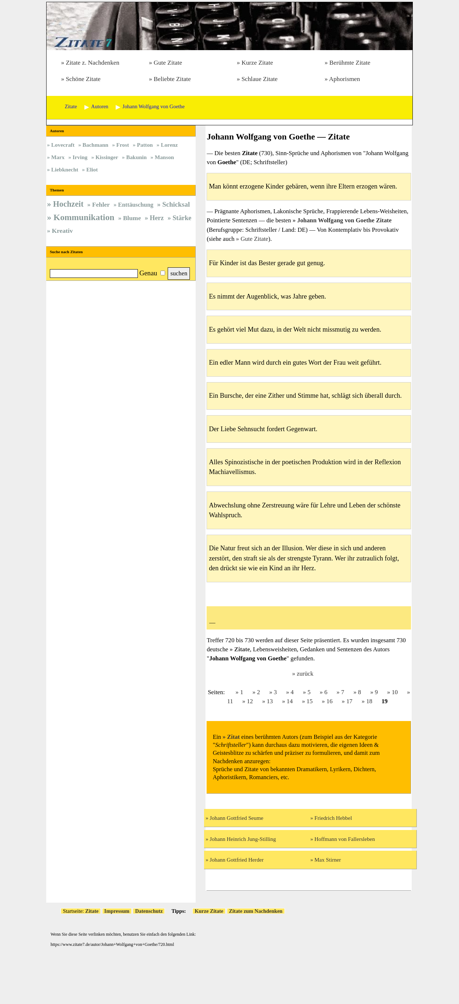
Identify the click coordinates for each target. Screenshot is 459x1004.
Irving (79, 157)
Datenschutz (149, 911)
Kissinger (107, 157)
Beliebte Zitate (172, 79)
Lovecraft (63, 145)
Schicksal (176, 204)
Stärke (181, 218)
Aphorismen (344, 79)
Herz (157, 218)
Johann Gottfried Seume (236, 818)
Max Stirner (328, 860)
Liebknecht (64, 169)
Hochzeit (68, 204)
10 (395, 692)
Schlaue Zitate (260, 79)
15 (310, 701)
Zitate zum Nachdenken (256, 911)
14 (290, 701)
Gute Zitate (167, 62)
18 (369, 701)
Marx (58, 157)
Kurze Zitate (257, 62)
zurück (305, 673)
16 (329, 701)
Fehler (101, 204)
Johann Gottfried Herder (237, 860)
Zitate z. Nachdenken (92, 62)
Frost (122, 145)
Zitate (242, 649)
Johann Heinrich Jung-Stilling (243, 839)
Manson (164, 157)
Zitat (233, 736)
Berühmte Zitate (349, 62)
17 (349, 701)
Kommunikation (84, 217)
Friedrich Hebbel (333, 818)
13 (270, 701)
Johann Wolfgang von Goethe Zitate (344, 220)
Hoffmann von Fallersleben (345, 839)
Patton (145, 145)
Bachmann (95, 145)
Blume (132, 218)
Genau (148, 273)
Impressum (116, 911)
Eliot (92, 169)
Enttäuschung (135, 204)
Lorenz (169, 145)
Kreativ (62, 230)
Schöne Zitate (83, 79)
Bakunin (136, 157)
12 (250, 701)
